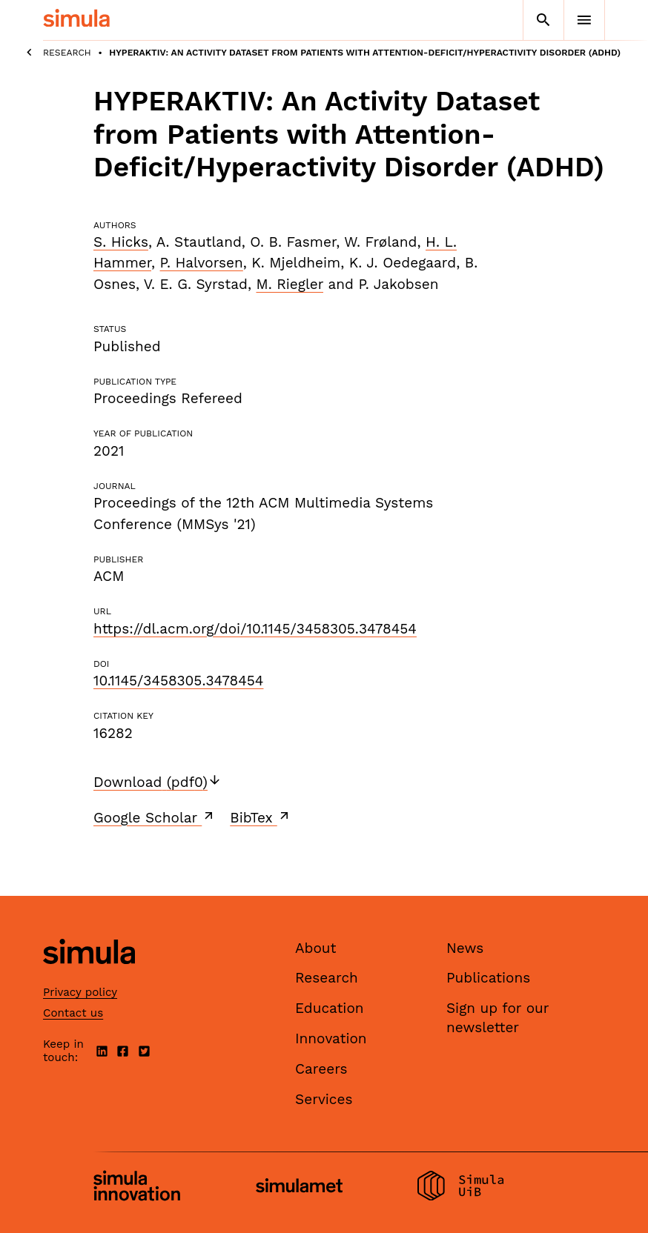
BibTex (260, 817)
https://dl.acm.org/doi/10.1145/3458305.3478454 (255, 628)
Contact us (73, 1013)
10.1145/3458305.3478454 (178, 680)
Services (323, 1099)
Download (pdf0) (157, 782)
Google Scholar (154, 817)
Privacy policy (80, 992)
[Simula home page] (89, 976)
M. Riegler (289, 284)
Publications (488, 977)
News (464, 948)
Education (329, 1008)
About (316, 948)
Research (67, 52)
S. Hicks (120, 241)
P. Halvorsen (201, 262)
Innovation (331, 1038)
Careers (321, 1068)
